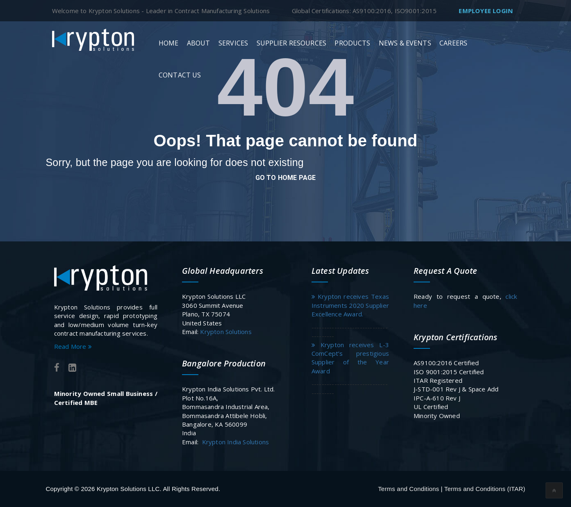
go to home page (285, 178)
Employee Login (486, 11)
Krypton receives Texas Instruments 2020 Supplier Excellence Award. (350, 305)
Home (169, 43)
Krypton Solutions (225, 331)
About (198, 43)
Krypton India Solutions (235, 442)
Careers (453, 43)
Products (352, 43)
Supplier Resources (292, 43)
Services (233, 43)
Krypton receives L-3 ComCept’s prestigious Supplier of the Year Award (350, 358)
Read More (73, 346)
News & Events (405, 43)
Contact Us (180, 75)
